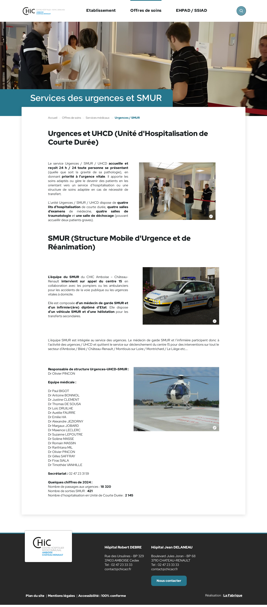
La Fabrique (232, 597)
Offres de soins (71, 118)
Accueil (52, 118)
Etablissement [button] (101, 10)
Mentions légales (61, 598)
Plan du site (35, 598)
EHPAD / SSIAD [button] (191, 10)
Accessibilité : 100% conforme (102, 598)
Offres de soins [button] (145, 10)
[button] (177, 191)
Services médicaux (98, 118)
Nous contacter (169, 582)
